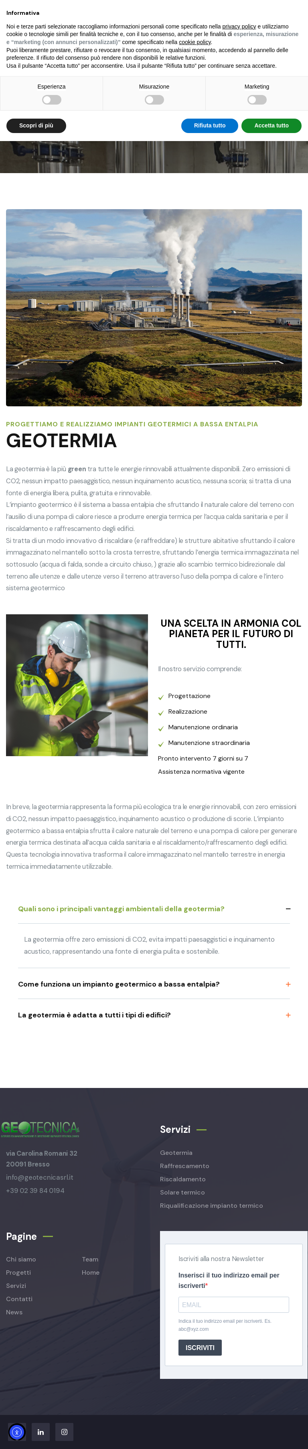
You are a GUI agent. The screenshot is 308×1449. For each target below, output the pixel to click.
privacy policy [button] (239, 26)
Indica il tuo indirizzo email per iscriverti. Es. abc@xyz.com (225, 1325)
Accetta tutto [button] (271, 125)
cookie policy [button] (195, 42)
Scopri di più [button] (36, 125)
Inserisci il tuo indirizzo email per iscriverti (229, 1280)
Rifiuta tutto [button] (210, 125)
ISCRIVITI (200, 1347)
